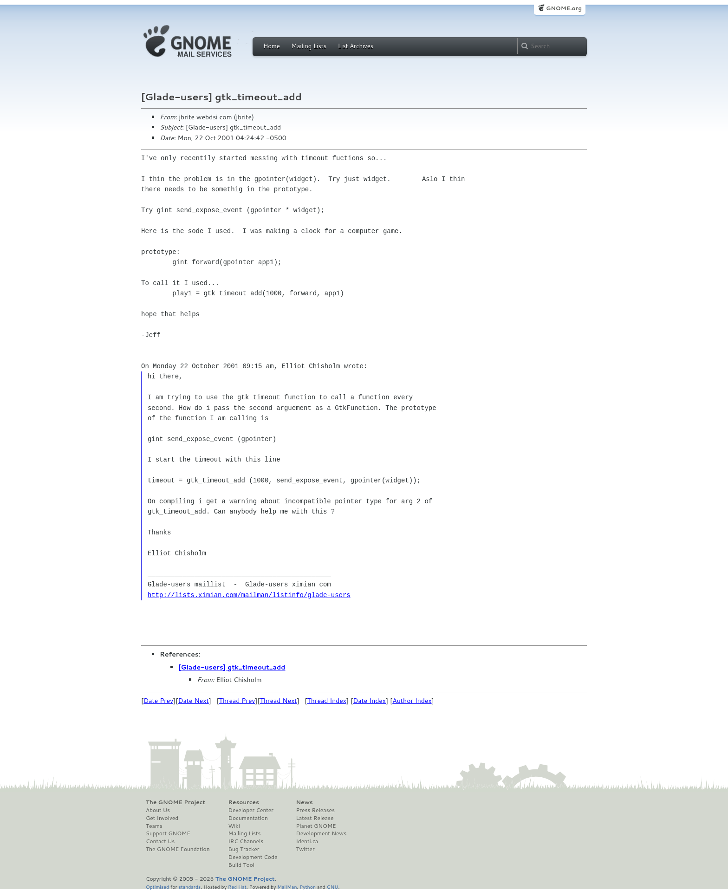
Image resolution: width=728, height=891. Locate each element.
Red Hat (237, 886)
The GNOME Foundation (178, 849)
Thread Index (327, 700)
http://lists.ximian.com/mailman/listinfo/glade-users (249, 595)
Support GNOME (168, 833)
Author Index (411, 700)
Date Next (193, 700)
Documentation (248, 818)
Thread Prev (237, 700)
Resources (243, 802)
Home (271, 46)
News (304, 802)
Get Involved (162, 818)
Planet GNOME (316, 826)
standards (189, 886)
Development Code (253, 857)
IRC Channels (246, 841)
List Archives (355, 46)
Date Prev (158, 700)
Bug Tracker (244, 849)
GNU (332, 886)
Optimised (157, 886)
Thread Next (278, 700)
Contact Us (160, 841)
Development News (321, 833)
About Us (158, 810)
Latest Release (314, 818)
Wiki (234, 826)
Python (307, 886)
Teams (154, 826)
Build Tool (241, 865)
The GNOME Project (175, 802)
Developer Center (250, 810)
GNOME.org (564, 8)
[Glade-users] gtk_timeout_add (232, 667)
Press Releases (315, 810)
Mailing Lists (308, 46)
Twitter (305, 849)
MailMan (287, 886)
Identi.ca (307, 841)
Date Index (369, 700)
